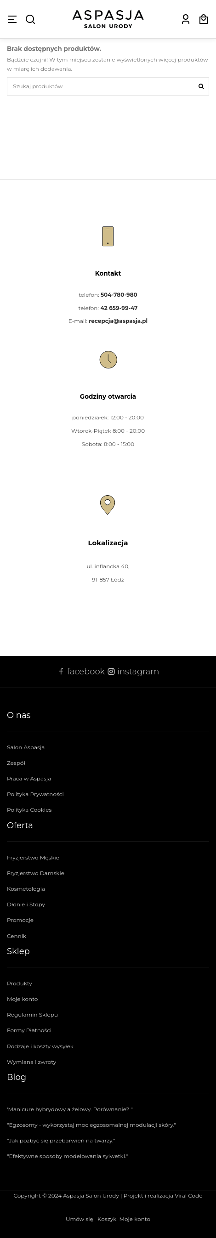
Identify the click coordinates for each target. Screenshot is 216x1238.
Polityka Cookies (29, 809)
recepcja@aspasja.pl (118, 320)
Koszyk (106, 1218)
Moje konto (22, 998)
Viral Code (188, 1195)
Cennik (16, 936)
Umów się (79, 1218)
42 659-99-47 (118, 308)
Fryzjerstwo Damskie (35, 873)
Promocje (20, 919)
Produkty (19, 983)
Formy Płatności (29, 1030)
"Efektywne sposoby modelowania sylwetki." (67, 1156)
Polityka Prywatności (35, 794)
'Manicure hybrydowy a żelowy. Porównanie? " (70, 1109)
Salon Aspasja (26, 747)
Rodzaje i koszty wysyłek (40, 1046)
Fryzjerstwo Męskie (33, 857)
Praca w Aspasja (29, 778)
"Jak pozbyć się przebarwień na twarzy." (61, 1140)
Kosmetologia (26, 888)
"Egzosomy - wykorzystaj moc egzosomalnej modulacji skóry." (91, 1124)
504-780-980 (119, 294)
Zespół (16, 762)
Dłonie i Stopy (26, 904)
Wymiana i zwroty (31, 1061)
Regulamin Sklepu (32, 1014)
